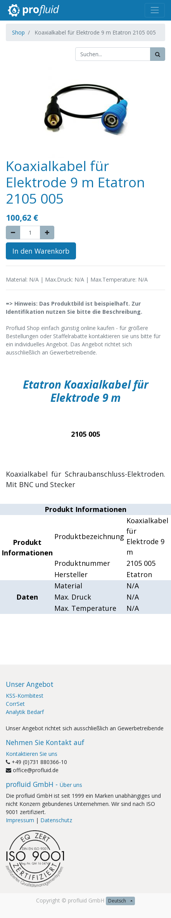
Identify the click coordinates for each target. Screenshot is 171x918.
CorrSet (15, 703)
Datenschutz (56, 820)
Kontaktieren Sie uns (31, 753)
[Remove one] (13, 232)
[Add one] (47, 232)
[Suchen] (157, 54)
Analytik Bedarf (25, 712)
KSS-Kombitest (24, 695)
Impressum (20, 820)
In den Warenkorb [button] (40, 251)
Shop (18, 32)
